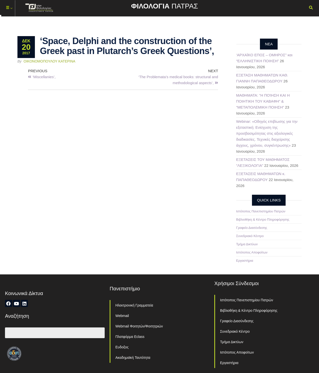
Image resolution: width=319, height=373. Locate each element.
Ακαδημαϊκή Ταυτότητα (132, 358)
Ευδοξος (122, 347)
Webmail (122, 316)
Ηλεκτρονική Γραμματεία (134, 305)
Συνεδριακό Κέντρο (250, 236)
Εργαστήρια (244, 260)
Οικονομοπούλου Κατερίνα (50, 61)
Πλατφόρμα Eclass (129, 337)
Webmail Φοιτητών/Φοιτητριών (139, 326)
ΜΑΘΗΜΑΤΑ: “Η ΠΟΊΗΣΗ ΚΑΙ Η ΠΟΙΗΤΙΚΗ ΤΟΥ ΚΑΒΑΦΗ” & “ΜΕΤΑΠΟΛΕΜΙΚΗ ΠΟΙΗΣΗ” (263, 101)
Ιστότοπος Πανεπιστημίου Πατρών (261, 211)
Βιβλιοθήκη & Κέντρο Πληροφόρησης (263, 219)
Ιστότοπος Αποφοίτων (252, 252)
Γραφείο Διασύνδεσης (251, 228)
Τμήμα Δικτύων (247, 244)
